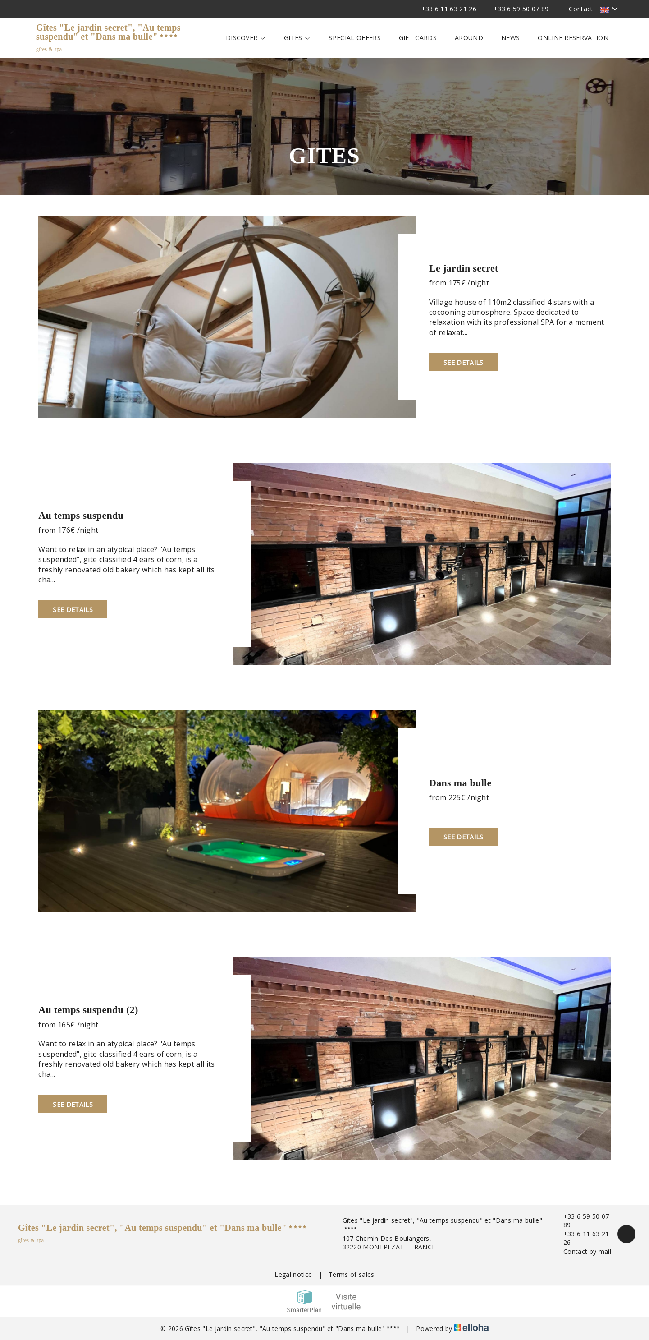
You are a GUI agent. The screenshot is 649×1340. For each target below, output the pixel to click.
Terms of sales (351, 1274)
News (510, 37)
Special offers (354, 37)
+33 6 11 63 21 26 (581, 1238)
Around (469, 37)
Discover (246, 37)
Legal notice (293, 1274)
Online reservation (573, 37)
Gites (297, 37)
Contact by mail (582, 1251)
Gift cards (418, 37)
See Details (463, 362)
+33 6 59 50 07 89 (581, 1220)
